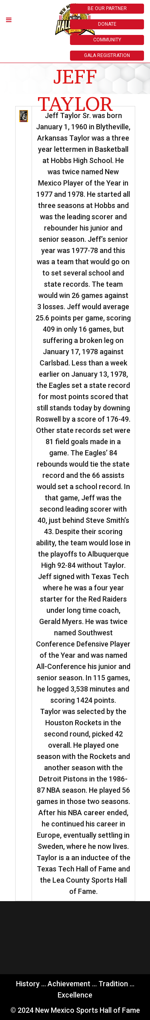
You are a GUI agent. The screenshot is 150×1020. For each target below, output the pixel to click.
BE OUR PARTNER (107, 8)
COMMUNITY (107, 40)
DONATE (107, 24)
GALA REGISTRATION (107, 55)
